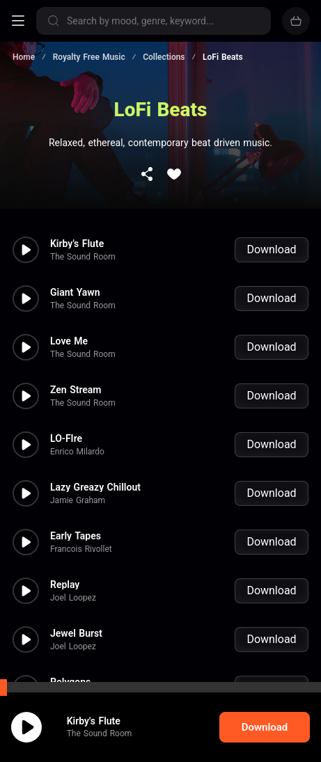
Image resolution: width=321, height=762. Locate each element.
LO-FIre (66, 424)
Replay (64, 571)
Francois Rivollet (81, 535)
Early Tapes (75, 522)
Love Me (69, 327)
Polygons (70, 668)
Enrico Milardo (77, 438)
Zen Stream (76, 376)
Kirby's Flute (77, 230)
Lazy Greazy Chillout (95, 473)
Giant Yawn (75, 278)
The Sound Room (83, 243)
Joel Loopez (73, 584)
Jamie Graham (77, 486)
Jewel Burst (76, 619)
